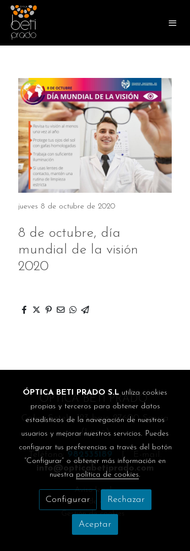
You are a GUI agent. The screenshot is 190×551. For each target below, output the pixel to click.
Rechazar (126, 499)
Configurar (68, 499)
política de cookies (107, 475)
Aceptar (95, 524)
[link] (23, 22)
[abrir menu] (173, 22)
